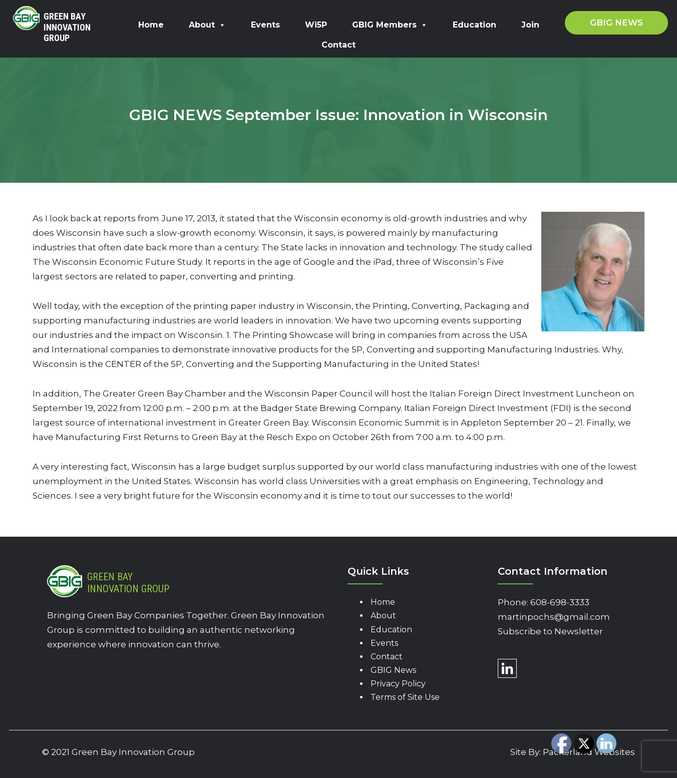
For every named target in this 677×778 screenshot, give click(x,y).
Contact (338, 45)
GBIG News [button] (616, 23)
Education (474, 25)
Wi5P (316, 25)
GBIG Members (390, 25)
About (207, 25)
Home (151, 25)
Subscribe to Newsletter (550, 631)
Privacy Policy (398, 683)
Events (265, 25)
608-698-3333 (559, 602)
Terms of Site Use (405, 697)
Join (530, 25)
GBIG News (393, 670)
